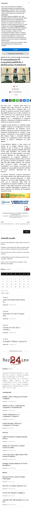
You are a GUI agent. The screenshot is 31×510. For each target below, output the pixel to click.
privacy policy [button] (4, 10)
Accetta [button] (15, 49)
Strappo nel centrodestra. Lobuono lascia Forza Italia (13, 446)
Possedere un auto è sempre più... (13, 314)
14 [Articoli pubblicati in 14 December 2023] (15, 281)
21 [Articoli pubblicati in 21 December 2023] (15, 284)
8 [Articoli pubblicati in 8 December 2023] (19, 279)
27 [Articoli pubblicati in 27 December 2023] (11, 287)
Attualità (5, 339)
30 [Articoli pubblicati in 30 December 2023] (23, 287)
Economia (5, 311)
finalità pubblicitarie (19, 26)
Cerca (26, 232)
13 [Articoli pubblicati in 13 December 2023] (11, 281)
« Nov (2, 293)
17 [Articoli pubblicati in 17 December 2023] (28, 281)
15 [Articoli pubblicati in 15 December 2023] (19, 281)
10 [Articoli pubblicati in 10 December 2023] (28, 279)
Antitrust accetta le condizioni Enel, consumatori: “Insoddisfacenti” (13, 406)
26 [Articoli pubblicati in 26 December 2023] (7, 287)
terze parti (3, 18)
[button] (29, 2)
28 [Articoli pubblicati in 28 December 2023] (15, 287)
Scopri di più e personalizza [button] (15, 53)
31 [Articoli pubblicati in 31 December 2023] (28, 287)
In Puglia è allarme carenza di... (15, 341)
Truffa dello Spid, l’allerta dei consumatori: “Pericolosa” (11, 424)
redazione (5, 305)
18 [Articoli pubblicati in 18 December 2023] (2, 284)
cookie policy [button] (4, 14)
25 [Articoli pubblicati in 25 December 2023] (2, 287)
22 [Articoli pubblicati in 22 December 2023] (19, 284)
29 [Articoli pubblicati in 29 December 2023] (19, 287)
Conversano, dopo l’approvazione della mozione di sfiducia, (14, 455)
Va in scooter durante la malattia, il (13, 493)
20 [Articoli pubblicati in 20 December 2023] (11, 284)
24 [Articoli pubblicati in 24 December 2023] (28, 284)
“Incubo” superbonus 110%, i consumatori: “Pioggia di (11, 415)
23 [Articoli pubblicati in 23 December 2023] (23, 284)
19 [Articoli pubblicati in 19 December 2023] (7, 284)
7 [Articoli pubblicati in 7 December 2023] (15, 279)
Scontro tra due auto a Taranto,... (11, 328)
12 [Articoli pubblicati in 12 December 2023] (7, 281)
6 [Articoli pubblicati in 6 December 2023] (11, 279)
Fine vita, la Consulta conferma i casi (14, 486)
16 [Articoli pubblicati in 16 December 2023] (23, 281)
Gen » (7, 293)
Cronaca (5, 297)
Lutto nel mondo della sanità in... (14, 301)
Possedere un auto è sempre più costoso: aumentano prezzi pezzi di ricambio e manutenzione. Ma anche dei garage (15, 248)
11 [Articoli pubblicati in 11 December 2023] (2, 281)
